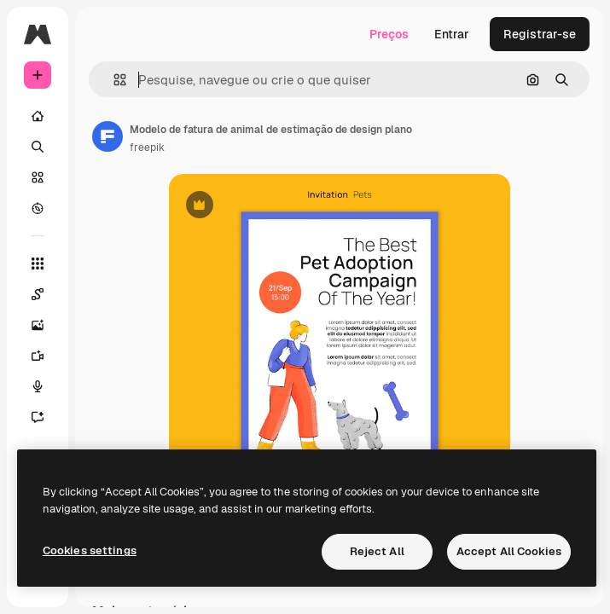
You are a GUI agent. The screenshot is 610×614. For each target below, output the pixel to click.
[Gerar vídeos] (37, 355)
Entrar (451, 34)
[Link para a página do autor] (107, 136)
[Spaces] (37, 294)
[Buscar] (37, 146)
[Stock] (37, 177)
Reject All (377, 551)
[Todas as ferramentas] (37, 263)
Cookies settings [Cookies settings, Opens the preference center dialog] (90, 550)
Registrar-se (539, 34)
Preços (389, 34)
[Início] (37, 116)
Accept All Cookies (508, 551)
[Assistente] (37, 417)
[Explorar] (37, 208)
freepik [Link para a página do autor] (147, 147)
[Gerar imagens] (37, 325)
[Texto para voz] (37, 386)
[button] (113, 79)
